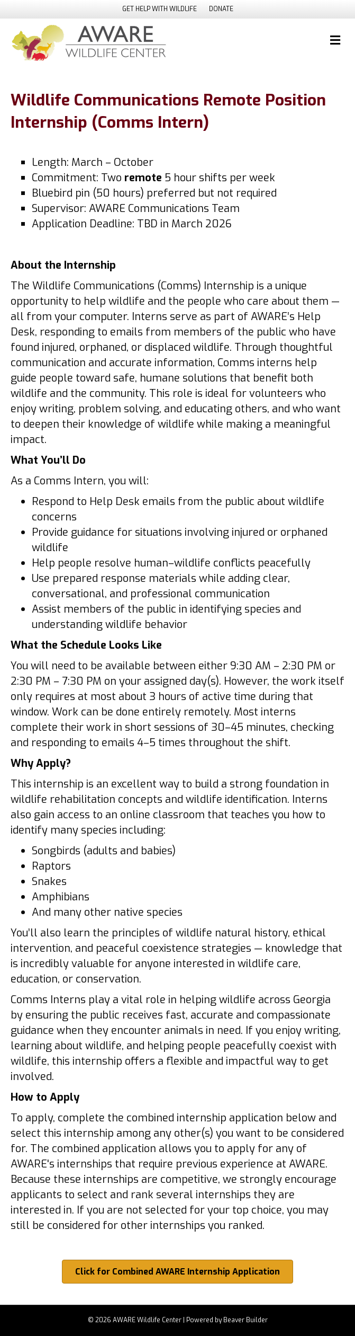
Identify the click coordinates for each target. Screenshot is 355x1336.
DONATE (221, 9)
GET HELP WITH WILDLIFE (159, 9)
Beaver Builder (245, 1320)
